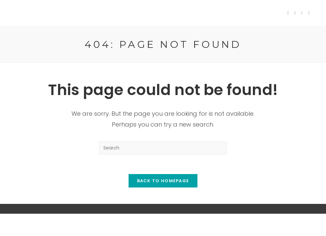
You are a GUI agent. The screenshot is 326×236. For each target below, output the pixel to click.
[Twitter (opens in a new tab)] (288, 12)
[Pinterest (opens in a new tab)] (301, 12)
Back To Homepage (163, 181)
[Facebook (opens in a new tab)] (295, 12)
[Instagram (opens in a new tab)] (308, 12)
